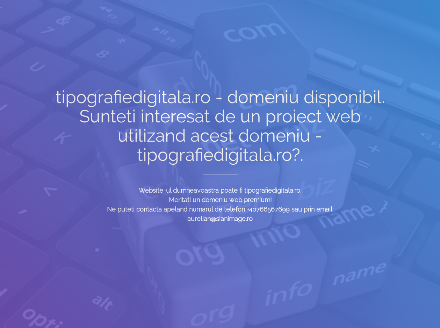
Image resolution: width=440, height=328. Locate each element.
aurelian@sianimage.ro (220, 218)
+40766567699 (268, 209)
